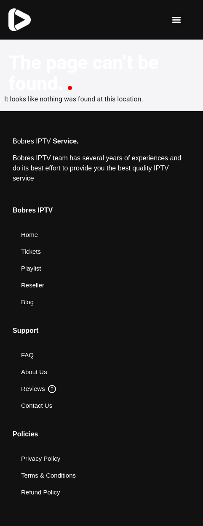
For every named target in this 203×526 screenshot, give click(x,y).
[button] (177, 20)
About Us (34, 371)
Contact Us (36, 405)
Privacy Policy (40, 458)
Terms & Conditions (48, 475)
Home (29, 234)
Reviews (38, 389)
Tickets (31, 251)
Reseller (32, 285)
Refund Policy (40, 492)
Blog (27, 302)
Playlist (31, 268)
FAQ (27, 355)
